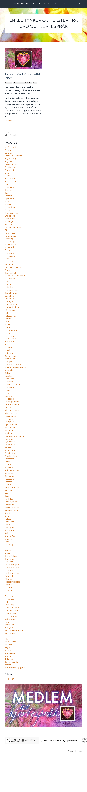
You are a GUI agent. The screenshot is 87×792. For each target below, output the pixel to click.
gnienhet (9, 298)
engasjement (11, 219)
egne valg (10, 210)
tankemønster (12, 604)
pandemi (9, 469)
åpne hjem (10, 689)
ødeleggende (12, 698)
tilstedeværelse (13, 613)
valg (7, 656)
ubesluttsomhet (13, 640)
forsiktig (9, 246)
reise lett (10, 497)
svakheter (10, 588)
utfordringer (11, 647)
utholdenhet (11, 650)
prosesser (9, 482)
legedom (9, 396)
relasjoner (10, 500)
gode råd (10, 307)
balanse (9, 155)
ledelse (8, 393)
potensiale (10, 472)
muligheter (10, 442)
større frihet (11, 585)
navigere (9, 454)
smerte (8, 567)
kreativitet (10, 387)
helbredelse (11, 329)
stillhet (8, 576)
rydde (8, 509)
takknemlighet (12, 598)
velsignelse (10, 668)
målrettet (9, 451)
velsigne (9, 662)
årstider (9, 692)
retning (9, 506)
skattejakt (10, 555)
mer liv (8, 427)
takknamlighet (12, 595)
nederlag (9, 460)
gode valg (10, 310)
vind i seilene (11, 677)
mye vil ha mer (12, 445)
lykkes (8, 408)
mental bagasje (12, 423)
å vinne (9, 686)
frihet (8, 268)
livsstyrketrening (13, 402)
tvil (6, 634)
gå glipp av (11, 323)
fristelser (9, 271)
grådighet (10, 313)
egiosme (9, 207)
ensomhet (10, 225)
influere (8, 362)
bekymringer (11, 167)
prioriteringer (11, 475)
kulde (8, 390)
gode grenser (12, 301)
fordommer (11, 243)
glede (8, 292)
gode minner (11, 304)
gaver (8, 280)
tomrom (9, 619)
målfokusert (11, 448)
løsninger (10, 414)
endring (9, 216)
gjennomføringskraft (15, 286)
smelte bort (11, 564)
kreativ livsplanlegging (17, 384)
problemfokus (12, 478)
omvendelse (11, 466)
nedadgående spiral (15, 457)
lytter (7, 411)
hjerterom (10, 350)
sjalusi (8, 546)
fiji (6, 237)
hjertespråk (10, 353)
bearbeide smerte (14, 158)
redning (9, 491)
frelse (8, 258)
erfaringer (10, 228)
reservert (9, 503)
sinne (7, 543)
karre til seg (11, 372)
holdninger (10, 356)
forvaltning (10, 252)
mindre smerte (12, 430)
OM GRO (46, 3)
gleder (8, 295)
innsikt (8, 365)
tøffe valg (10, 637)
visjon (8, 683)
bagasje (9, 152)
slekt (7, 561)
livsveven (9, 405)
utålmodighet (12, 653)
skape (8, 552)
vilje (7, 674)
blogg (8, 179)
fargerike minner (13, 234)
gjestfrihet (10, 289)
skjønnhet (28, 84)
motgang (9, 439)
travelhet (9, 622)
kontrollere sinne (13, 381)
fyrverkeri (10, 274)
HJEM (16, 3)
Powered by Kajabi (75, 788)
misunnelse (10, 436)
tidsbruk (9, 607)
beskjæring (10, 170)
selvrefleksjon (12, 537)
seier (7, 521)
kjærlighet (10, 375)
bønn (7, 188)
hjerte (8, 341)
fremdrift (9, 262)
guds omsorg (12, 317)
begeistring (10, 161)
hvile (7, 359)
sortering (9, 573)
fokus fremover (13, 240)
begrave (9, 164)
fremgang (10, 265)
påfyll (7, 485)
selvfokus (9, 530)
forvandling (11, 255)
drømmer (10, 194)
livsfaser (9, 399)
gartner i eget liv (13, 277)
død (7, 197)
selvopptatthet (12, 533)
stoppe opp (11, 579)
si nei (7, 540)
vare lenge (10, 659)
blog (7, 176)
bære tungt (11, 185)
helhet (8, 332)
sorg (7, 570)
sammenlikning (13, 512)
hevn (7, 335)
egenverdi (8, 84)
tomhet (9, 616)
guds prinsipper (13, 320)
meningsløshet (12, 420)
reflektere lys (18, 84)
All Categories (12, 148)
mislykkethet (11, 433)
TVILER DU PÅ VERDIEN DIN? (17, 76)
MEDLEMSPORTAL (30, 3)
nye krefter (10, 463)
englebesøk (11, 222)
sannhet (9, 515)
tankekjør (10, 601)
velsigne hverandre (14, 665)
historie (8, 338)
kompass (9, 378)
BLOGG (57, 3)
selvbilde (9, 524)
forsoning (10, 249)
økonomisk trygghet (15, 705)
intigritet (9, 368)
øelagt (8, 702)
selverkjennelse (13, 527)
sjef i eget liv (11, 549)
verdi (35, 84)
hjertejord (10, 347)
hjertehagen (11, 344)
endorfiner (10, 213)
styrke (8, 582)
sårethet (9, 592)
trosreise (9, 628)
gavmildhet (11, 283)
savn (7, 518)
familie (8, 231)
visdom (8, 680)
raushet (9, 488)
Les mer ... (9, 122)
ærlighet (9, 695)
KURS (66, 3)
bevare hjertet (12, 173)
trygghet (9, 631)
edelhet (8, 200)
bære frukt (10, 182)
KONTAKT (76, 3)
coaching (9, 191)
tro (6, 625)
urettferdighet (12, 643)
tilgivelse (9, 610)
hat (6, 326)
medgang (9, 417)
